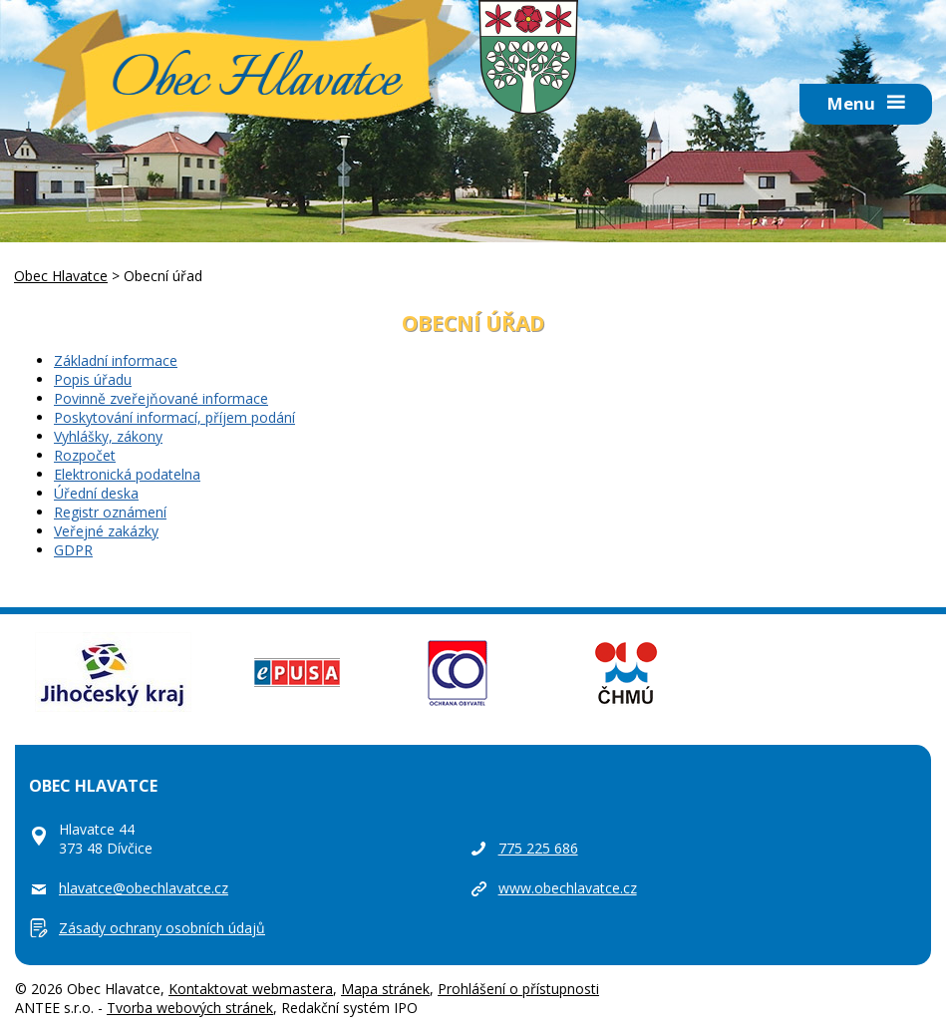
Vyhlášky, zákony (108, 436)
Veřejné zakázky (106, 530)
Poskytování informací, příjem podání (174, 417)
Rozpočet (85, 455)
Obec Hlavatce (256, 82)
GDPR (73, 549)
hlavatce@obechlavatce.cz (143, 887)
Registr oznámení (110, 512)
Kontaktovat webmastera (250, 988)
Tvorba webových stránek (190, 1007)
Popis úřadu (93, 379)
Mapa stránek (385, 988)
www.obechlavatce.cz (567, 887)
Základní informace (115, 360)
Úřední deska (96, 493)
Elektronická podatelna (127, 474)
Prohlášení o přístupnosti (518, 988)
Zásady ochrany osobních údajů (162, 927)
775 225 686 (538, 848)
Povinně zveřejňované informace (161, 398)
